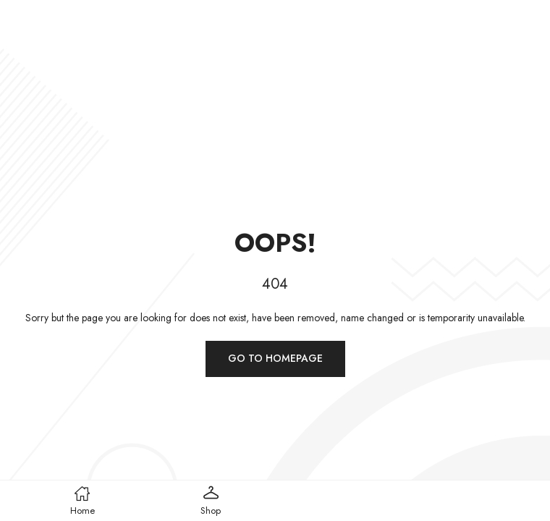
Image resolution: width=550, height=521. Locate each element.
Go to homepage (275, 358)
